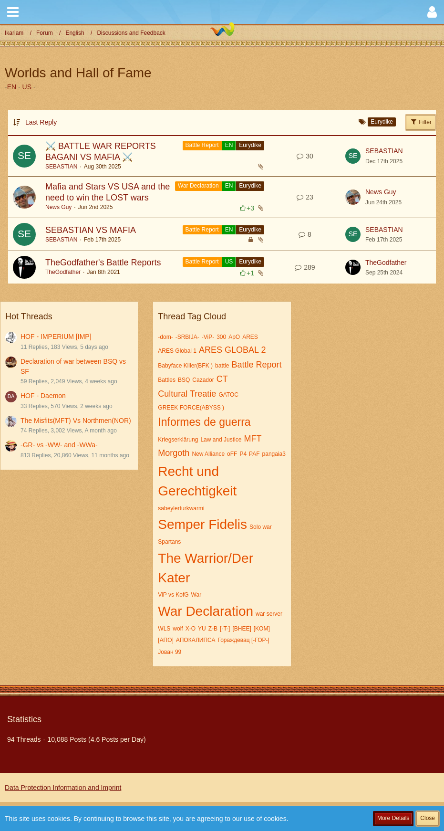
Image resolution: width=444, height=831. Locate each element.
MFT (252, 438)
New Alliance (208, 454)
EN (11, 87)
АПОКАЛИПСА (196, 640)
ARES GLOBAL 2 (232, 350)
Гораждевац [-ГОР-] (243, 640)
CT (222, 379)
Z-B (212, 628)
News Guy (58, 207)
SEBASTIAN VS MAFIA (90, 230)
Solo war (260, 527)
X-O (191, 628)
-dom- (165, 337)
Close (427, 818)
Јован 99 (169, 652)
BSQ (184, 380)
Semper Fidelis (202, 524)
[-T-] (225, 628)
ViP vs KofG (173, 594)
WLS (164, 628)
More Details (393, 818)
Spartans (169, 541)
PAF (254, 454)
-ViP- (208, 337)
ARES (250, 337)
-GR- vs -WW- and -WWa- (59, 445)
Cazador (203, 380)
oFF (232, 454)
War (196, 594)
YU (202, 628)
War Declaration (198, 185)
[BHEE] (241, 628)
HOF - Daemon (43, 396)
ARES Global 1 (177, 350)
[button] (13, 12)
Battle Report (202, 145)
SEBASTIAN (61, 166)
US (26, 87)
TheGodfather (63, 272)
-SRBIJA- (187, 337)
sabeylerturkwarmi (181, 508)
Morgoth (173, 453)
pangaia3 (274, 454)
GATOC (228, 394)
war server (269, 613)
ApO (234, 337)
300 (221, 337)
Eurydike (250, 145)
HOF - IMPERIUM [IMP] (56, 336)
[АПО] (166, 640)
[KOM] (262, 628)
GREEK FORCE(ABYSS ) (191, 407)
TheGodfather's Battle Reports (103, 262)
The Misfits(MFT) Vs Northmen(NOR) (76, 420)
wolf (178, 628)
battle (222, 365)
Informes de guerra (204, 422)
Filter (421, 122)
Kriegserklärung (178, 439)
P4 (243, 454)
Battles (167, 380)
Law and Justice (220, 439)
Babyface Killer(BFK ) (185, 365)
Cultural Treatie (187, 394)
